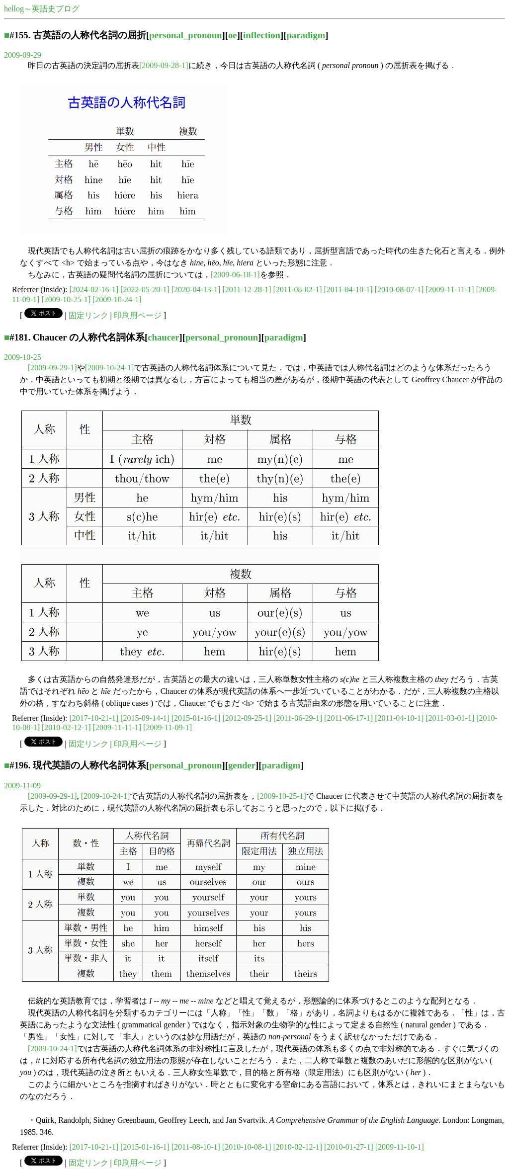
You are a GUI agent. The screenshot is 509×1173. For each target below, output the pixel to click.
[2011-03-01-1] (449, 718)
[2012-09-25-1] (246, 718)
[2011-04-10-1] (348, 289)
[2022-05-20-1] (145, 289)
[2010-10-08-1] (246, 1147)
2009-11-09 (22, 785)
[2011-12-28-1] (246, 289)
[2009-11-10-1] (399, 1147)
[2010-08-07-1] (399, 289)
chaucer (163, 337)
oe (232, 35)
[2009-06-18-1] (235, 274)
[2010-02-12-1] (66, 727)
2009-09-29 (22, 55)
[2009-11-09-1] (167, 727)
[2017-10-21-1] (94, 718)
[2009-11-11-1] (449, 289)
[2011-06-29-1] (297, 718)
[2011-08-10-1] (195, 1147)
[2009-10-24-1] (117, 299)
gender (241, 765)
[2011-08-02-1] (297, 289)
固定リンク (88, 315)
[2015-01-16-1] (196, 718)
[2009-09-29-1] (52, 367)
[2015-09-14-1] (145, 718)
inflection (261, 35)
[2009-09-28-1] (163, 65)
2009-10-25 (22, 357)
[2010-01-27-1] (348, 1147)
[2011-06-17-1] (348, 718)
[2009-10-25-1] (65, 299)
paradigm (305, 35)
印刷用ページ (138, 315)
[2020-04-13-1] (196, 289)
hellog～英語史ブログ (42, 8)
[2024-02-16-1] (94, 289)
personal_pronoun (185, 35)
